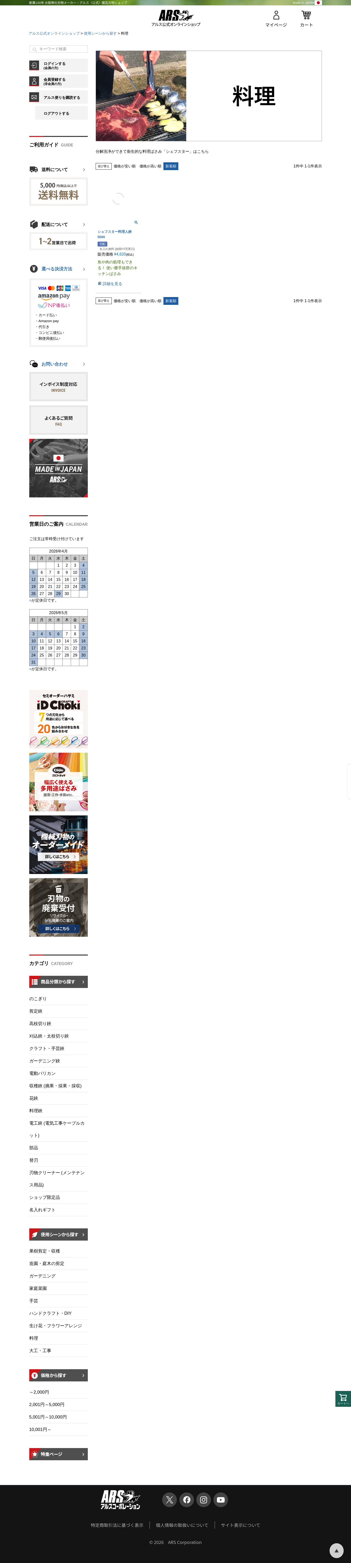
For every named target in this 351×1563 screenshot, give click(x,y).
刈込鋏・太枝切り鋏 (49, 1036)
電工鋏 (57, 1129)
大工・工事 (40, 1350)
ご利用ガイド (44, 144)
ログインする (66, 66)
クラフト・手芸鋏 (46, 1048)
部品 (33, 1147)
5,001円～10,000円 (48, 1417)
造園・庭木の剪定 (46, 1263)
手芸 (33, 1300)
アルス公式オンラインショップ (54, 33)
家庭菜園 (38, 1288)
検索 (35, 50)
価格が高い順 (150, 166)
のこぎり (38, 998)
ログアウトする (56, 113)
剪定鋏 (35, 1011)
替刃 (33, 1160)
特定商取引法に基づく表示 (117, 1525)
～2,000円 (39, 1392)
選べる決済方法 (56, 269)
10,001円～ (40, 1429)
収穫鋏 (55, 1085)
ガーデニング (42, 1276)
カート (306, 24)
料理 (33, 1338)
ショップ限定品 (44, 1197)
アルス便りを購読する (62, 97)
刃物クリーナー (57, 1178)
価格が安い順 (125, 166)
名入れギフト (42, 1209)
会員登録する (66, 81)
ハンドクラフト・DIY (50, 1313)
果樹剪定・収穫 (44, 1251)
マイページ (276, 24)
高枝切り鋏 (40, 1023)
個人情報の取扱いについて (182, 1525)
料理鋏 (35, 1110)
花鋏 (33, 1098)
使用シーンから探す (100, 33)
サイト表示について (240, 1525)
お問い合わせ (54, 364)
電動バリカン (42, 1073)
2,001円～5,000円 (46, 1404)
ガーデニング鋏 (44, 1061)
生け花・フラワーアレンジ (55, 1325)
